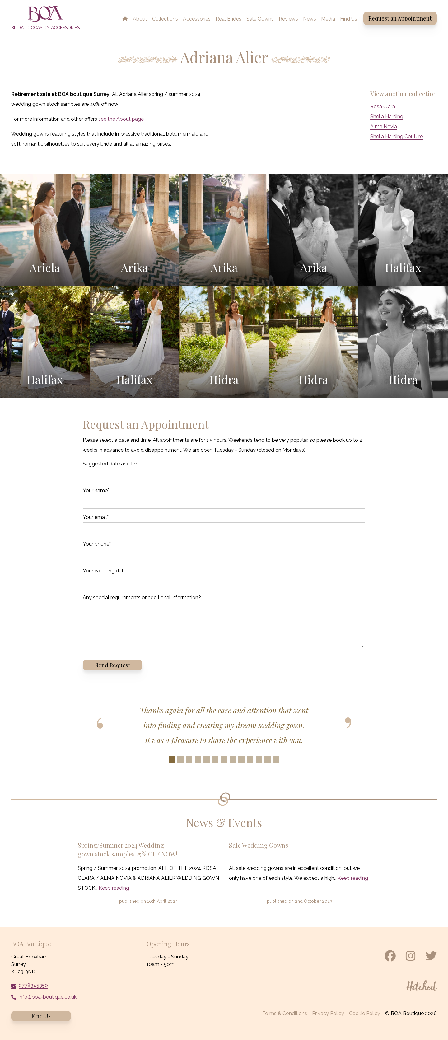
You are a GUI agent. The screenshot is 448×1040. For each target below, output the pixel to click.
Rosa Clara (382, 107)
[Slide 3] (189, 759)
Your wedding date (104, 571)
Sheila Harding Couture (396, 136)
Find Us (41, 1016)
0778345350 (33, 985)
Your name (96, 490)
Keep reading (114, 888)
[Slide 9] (241, 759)
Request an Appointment (400, 18)
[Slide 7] (224, 759)
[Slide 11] (259, 759)
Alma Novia (383, 126)
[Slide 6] (215, 759)
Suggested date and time (113, 464)
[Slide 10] (250, 759)
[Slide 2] (180, 759)
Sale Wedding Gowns (258, 845)
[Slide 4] (198, 759)
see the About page (121, 119)
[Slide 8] (233, 759)
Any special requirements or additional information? (142, 597)
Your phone (97, 544)
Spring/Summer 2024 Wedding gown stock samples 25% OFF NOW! (127, 849)
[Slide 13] (276, 759)
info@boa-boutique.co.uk (48, 997)
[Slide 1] (172, 759)
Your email (96, 517)
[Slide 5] (206, 759)
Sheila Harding (386, 116)
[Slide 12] (267, 759)
